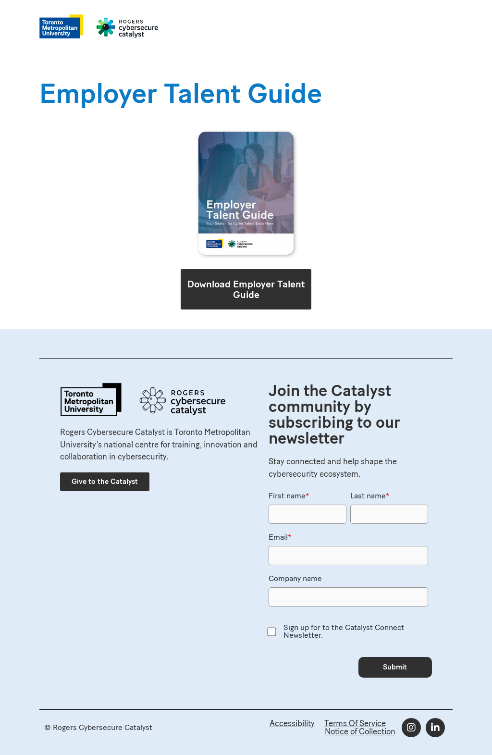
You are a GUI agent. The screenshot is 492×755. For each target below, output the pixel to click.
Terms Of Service (355, 723)
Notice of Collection (360, 731)
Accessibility (292, 723)
